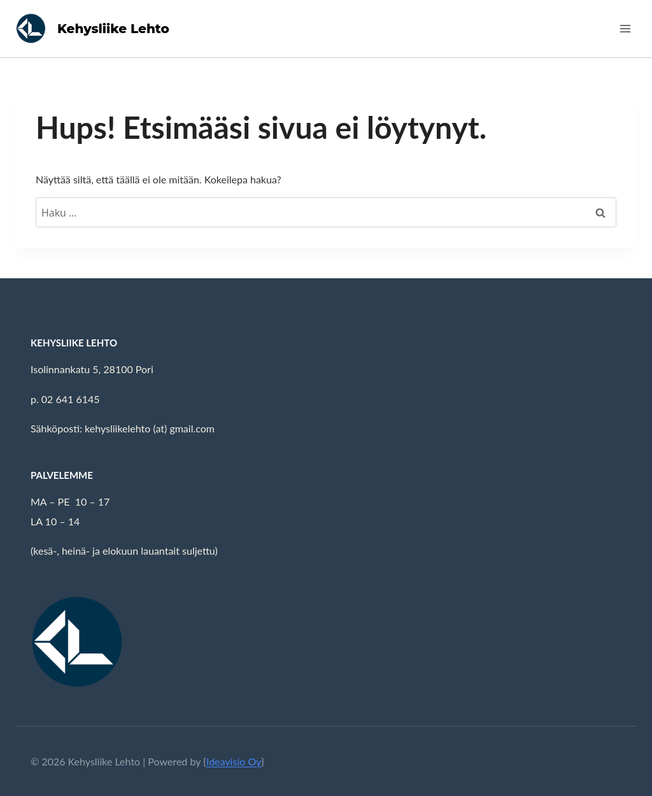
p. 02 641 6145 (65, 399)
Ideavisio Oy (233, 761)
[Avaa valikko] (625, 28)
